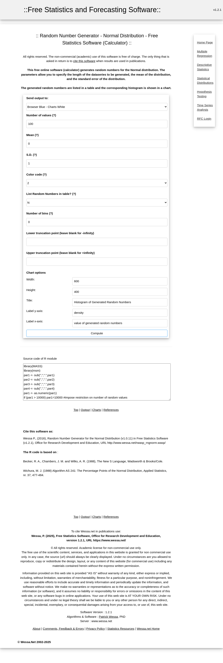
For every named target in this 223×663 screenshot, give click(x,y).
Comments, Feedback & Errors (63, 628)
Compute (97, 333)
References (111, 409)
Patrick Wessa (108, 616)
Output (85, 409)
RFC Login (204, 118)
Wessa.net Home (148, 628)
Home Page (205, 42)
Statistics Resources (120, 628)
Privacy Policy (95, 628)
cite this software (84, 61)
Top (75, 409)
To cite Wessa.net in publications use (95, 531)
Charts (96, 409)
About (36, 628)
